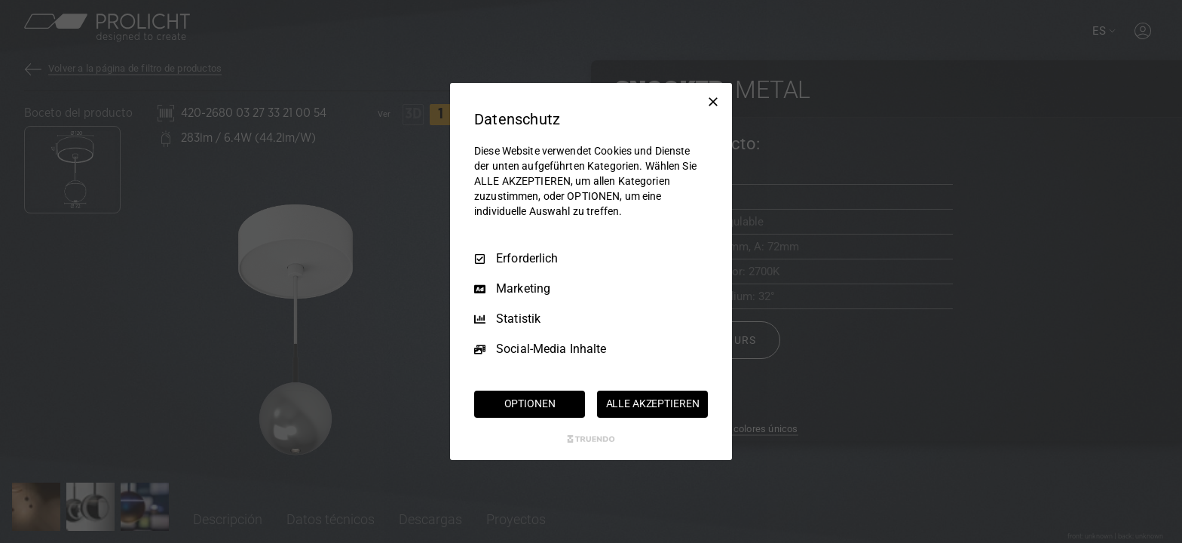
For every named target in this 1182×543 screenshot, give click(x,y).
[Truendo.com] (591, 439)
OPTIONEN (530, 403)
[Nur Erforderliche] (713, 102)
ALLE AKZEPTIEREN (653, 403)
